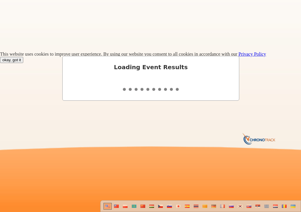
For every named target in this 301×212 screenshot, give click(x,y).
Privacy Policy (252, 54)
